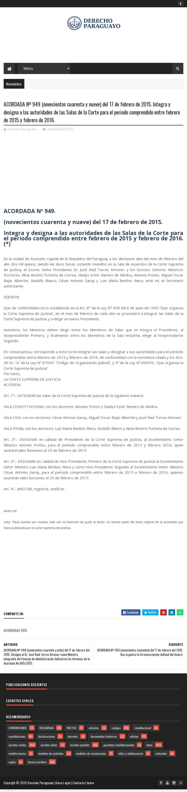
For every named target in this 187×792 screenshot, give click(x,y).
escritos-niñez (49, 748)
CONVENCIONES (18, 731)
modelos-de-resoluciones (91, 756)
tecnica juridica (37, 765)
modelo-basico (17, 756)
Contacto (80, 785)
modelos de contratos (51, 756)
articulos (94, 731)
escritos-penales (80, 748)
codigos (116, 731)
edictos (134, 739)
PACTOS (71, 731)
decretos (73, 739)
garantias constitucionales (118, 748)
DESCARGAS (46, 731)
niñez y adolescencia (130, 756)
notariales (161, 756)
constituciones (17, 739)
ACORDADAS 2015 (60, 132)
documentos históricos (104, 739)
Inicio (91, 785)
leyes (150, 748)
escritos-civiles (17, 748)
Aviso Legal (63, 785)
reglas (12, 765)
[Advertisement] (93, 49)
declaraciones (46, 739)
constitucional (142, 731)
